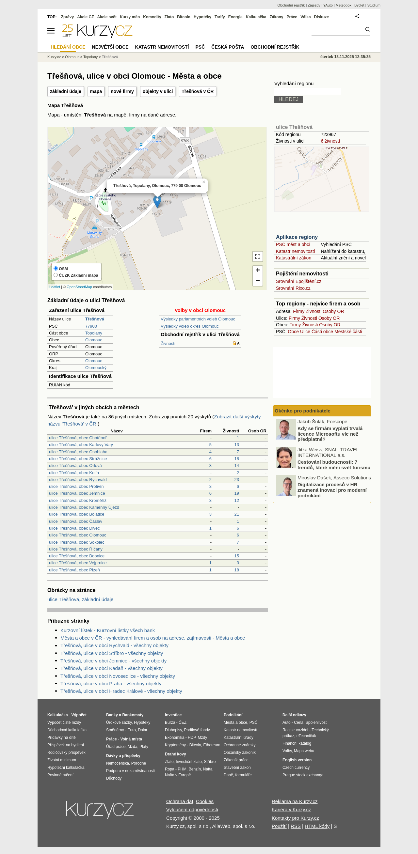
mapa (96, 91)
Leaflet (54, 287)
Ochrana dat (179, 801)
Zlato (169, 17)
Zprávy (67, 17)
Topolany (93, 333)
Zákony (276, 17)
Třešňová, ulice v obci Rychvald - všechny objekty (114, 645)
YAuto (328, 5)
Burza (170, 722)
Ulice (305, 331)
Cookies (205, 801)
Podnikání (233, 715)
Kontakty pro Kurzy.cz (295, 818)
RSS (296, 826)
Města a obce (235, 722)
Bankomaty (132, 715)
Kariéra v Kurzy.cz (291, 809)
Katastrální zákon (293, 257)
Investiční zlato (188, 761)
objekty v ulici (158, 91)
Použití (279, 826)
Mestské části (348, 331)
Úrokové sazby (119, 722)
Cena (298, 722)
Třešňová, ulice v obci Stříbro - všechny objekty (111, 653)
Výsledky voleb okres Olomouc (190, 326)
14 (236, 465)
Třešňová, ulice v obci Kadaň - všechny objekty (111, 668)
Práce (292, 17)
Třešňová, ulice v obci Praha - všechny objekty (110, 683)
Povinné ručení (60, 775)
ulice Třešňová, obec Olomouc (77, 535)
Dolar (142, 730)
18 (236, 458)
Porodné (138, 763)
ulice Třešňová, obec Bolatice (76, 514)
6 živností (330, 141)
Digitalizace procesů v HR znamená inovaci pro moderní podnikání (332, 491)
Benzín (195, 769)
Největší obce (110, 47)
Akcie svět (107, 17)
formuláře (243, 775)
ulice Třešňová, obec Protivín (76, 486)
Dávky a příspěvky (123, 755)
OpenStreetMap (79, 287)
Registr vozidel (295, 730)
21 (236, 514)
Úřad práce (115, 746)
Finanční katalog (296, 743)
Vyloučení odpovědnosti (192, 809)
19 (236, 493)
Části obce (322, 331)
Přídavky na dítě (61, 737)
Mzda (132, 746)
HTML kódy (317, 826)
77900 (91, 326)
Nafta (208, 769)
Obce (293, 331)
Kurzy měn (130, 17)
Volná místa (131, 739)
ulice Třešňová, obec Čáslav (75, 521)
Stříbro (210, 761)
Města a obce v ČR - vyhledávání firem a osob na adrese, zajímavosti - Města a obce (152, 638)
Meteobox (343, 5)
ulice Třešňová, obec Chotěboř (78, 437)
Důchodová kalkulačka (67, 730)
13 (236, 444)
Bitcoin (183, 17)
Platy (143, 746)
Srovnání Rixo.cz (293, 288)
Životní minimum (61, 760)
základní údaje (65, 91)
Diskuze (321, 17)
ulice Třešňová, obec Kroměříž (77, 500)
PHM (182, 769)
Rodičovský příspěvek (66, 752)
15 (236, 555)
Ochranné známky (239, 745)
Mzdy (202, 737)
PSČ (200, 47)
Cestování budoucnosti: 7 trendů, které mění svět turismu (333, 465)
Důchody (113, 778)
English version (297, 760)
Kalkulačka (256, 17)
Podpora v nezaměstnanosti (130, 771)
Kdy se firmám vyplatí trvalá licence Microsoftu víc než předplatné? (329, 435)
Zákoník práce (236, 760)
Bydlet (359, 5)
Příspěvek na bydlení (65, 745)
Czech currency (296, 767)
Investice (173, 715)
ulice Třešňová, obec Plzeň (74, 569)
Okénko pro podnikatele (302, 410)
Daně (228, 775)
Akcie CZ (85, 17)
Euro (131, 730)
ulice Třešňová (294, 127)
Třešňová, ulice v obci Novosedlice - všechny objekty (117, 676)
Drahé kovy (175, 754)
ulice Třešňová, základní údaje (80, 599)
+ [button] (258, 271)
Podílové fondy (197, 730)
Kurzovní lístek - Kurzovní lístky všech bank (107, 630)
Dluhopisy (173, 730)
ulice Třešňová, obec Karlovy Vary (81, 444)
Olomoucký (95, 367)
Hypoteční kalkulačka (65, 767)
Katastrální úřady (238, 737)
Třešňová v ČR (198, 91)
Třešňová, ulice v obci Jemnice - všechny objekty (113, 660)
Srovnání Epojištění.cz (298, 281)
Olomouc (93, 339)
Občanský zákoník (240, 752)
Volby (287, 751)
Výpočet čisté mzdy (64, 722)
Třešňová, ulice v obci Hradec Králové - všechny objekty (121, 691)
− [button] (258, 281)
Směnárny (115, 730)
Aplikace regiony (297, 237)
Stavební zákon (237, 767)
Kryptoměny (175, 745)
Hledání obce (68, 47)
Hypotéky (202, 17)
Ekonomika (174, 737)
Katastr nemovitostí (295, 251)
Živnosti (168, 343)
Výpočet (79, 715)
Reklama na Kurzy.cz (295, 801)
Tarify (220, 17)
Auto (286, 722)
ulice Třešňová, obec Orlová (75, 465)
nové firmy (122, 91)
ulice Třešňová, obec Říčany (76, 549)
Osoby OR (333, 311)
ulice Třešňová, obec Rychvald (78, 479)
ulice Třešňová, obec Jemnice (77, 493)
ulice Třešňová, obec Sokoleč (76, 542)
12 (236, 500)
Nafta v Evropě (178, 775)
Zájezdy (314, 5)
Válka (305, 17)
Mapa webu (304, 751)
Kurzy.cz (54, 57)
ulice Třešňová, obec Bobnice (76, 555)
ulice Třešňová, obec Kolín (74, 472)
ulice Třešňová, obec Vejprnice (78, 562)
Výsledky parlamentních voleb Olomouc (198, 319)
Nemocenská (117, 763)
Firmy (298, 311)
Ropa (169, 769)
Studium (373, 5)
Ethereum (211, 745)
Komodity (152, 17)
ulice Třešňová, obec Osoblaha (78, 451)
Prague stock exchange (302, 775)
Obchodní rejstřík (291, 5)
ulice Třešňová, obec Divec (74, 528)
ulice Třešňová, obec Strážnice (78, 458)
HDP (192, 737)
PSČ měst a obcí (293, 244)
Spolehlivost (316, 722)
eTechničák (306, 736)
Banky (112, 715)
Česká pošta (227, 47)
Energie (235, 17)
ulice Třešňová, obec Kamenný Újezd (84, 507)
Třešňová (110, 57)
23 (236, 479)
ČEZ (182, 722)
